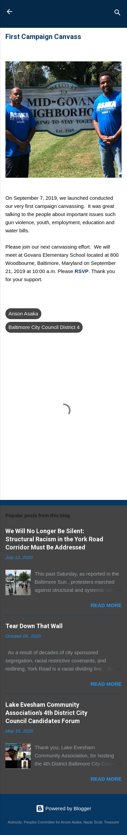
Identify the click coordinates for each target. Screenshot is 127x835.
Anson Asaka (59, 13)
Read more (106, 605)
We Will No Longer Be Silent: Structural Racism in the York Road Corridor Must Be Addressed (54, 539)
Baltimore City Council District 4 (44, 327)
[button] (117, 38)
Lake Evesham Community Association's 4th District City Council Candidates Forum (46, 712)
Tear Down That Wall (34, 625)
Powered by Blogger (63, 808)
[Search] (117, 13)
